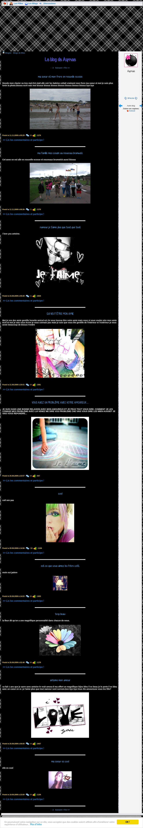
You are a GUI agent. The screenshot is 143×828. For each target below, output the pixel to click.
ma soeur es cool (60, 761)
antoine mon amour (60, 680)
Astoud (132, 111)
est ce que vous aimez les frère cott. (60, 565)
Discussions (50, 3)
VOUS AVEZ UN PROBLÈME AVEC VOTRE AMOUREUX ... (60, 402)
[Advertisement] (71, 30)
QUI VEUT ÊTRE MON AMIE (60, 313)
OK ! (127, 822)
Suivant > (59, 68)
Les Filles (18, 3)
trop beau (60, 614)
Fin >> (67, 68)
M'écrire (131, 98)
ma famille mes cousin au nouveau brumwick (60, 153)
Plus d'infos (36, 824)
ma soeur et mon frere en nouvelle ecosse (60, 76)
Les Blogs (33, 3)
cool (60, 493)
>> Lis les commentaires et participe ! (23, 140)
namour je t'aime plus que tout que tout (60, 227)
